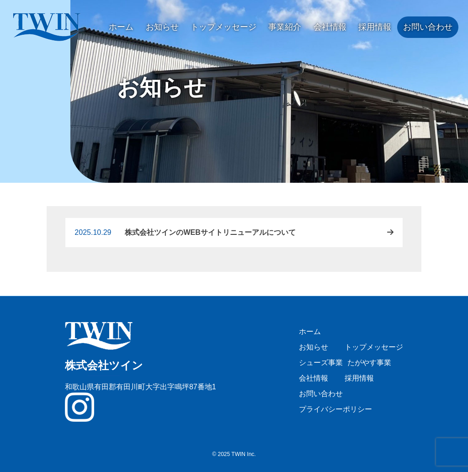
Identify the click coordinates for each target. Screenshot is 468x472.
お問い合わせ (427, 27)
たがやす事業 (369, 362)
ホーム (121, 27)
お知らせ (162, 27)
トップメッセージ (223, 27)
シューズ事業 (321, 362)
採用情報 (374, 27)
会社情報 (330, 27)
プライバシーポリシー (335, 409)
